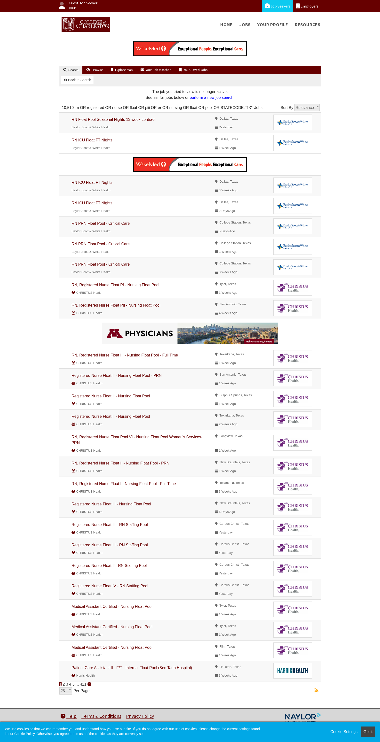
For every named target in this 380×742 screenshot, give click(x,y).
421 (83, 684)
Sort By (287, 108)
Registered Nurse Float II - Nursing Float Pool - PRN (116, 375)
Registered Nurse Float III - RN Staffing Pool (109, 525)
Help (69, 716)
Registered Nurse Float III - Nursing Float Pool (111, 504)
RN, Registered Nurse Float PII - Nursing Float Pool (115, 305)
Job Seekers (277, 6)
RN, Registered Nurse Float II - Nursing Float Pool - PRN (120, 463)
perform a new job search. (212, 97)
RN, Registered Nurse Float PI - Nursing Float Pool (115, 285)
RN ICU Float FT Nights (91, 140)
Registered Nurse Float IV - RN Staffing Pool (109, 586)
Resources (307, 24)
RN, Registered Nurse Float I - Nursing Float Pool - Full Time (123, 484)
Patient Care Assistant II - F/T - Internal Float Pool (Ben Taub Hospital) (131, 668)
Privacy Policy (140, 716)
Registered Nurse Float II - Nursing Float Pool (110, 396)
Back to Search (77, 80)
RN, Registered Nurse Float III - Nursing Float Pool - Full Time (124, 355)
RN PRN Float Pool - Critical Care (100, 223)
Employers (307, 6)
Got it (368, 732)
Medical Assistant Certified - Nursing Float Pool (111, 606)
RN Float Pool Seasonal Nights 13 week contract (113, 119)
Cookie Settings (343, 732)
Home (226, 24)
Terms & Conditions (101, 716)
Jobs (245, 24)
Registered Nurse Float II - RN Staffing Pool (109, 566)
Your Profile (272, 24)
